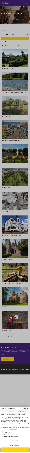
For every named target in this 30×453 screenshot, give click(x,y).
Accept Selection (15, 445)
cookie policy (13, 429)
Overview (26, 408)
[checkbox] (5, 432)
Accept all (15, 450)
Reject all (15, 441)
